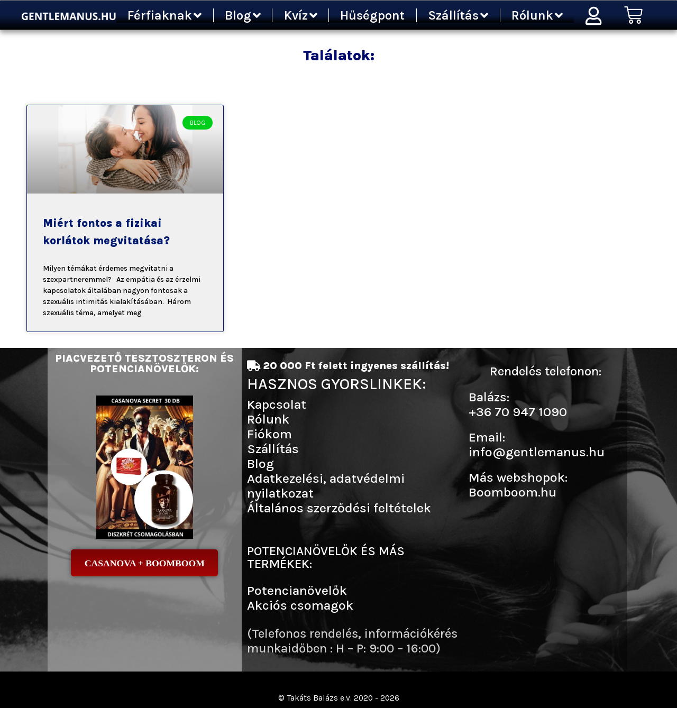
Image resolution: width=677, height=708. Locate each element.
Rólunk (537, 15)
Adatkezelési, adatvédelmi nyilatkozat (326, 486)
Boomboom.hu (512, 492)
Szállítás (458, 15)
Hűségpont (372, 15)
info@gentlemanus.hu (537, 451)
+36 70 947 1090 (518, 411)
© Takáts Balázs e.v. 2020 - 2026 (338, 698)
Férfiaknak (164, 15)
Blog (243, 15)
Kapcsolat (276, 404)
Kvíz (300, 15)
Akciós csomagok (300, 605)
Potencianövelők (297, 590)
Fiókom (269, 434)
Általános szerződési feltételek (339, 508)
